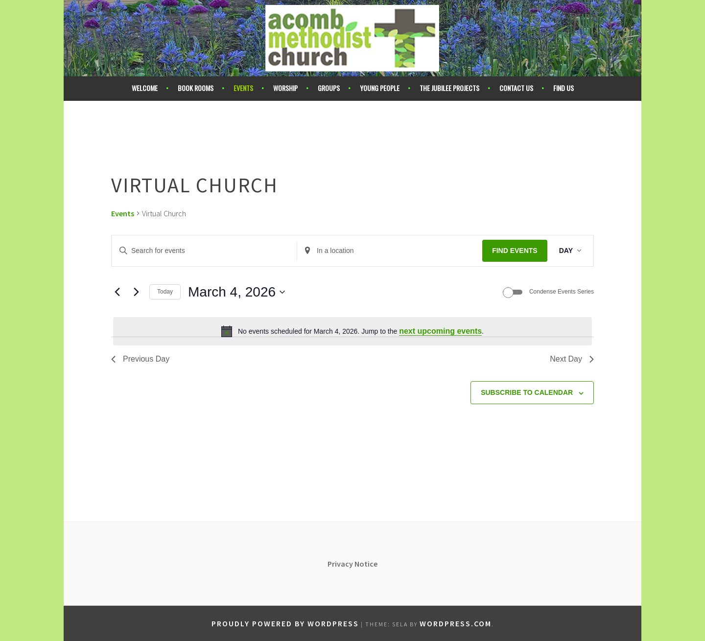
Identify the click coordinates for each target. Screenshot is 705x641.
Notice (365, 564)
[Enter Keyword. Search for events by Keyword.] (204, 250)
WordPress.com (456, 623)
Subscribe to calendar (527, 392)
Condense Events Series (561, 291)
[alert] (352, 331)
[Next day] (136, 292)
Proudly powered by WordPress (285, 623)
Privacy (341, 564)
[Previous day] (117, 292)
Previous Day (140, 359)
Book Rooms (195, 88)
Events (243, 88)
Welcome (145, 88)
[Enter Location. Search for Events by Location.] (389, 250)
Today (165, 291)
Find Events (515, 250)
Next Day (572, 359)
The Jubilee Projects (449, 88)
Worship (285, 88)
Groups (329, 88)
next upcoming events (440, 331)
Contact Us (516, 88)
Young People (380, 88)
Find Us (563, 88)
